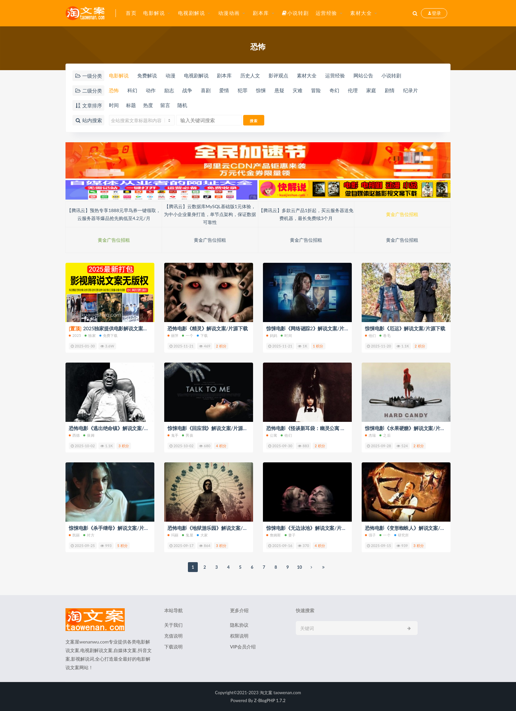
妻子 (290, 535)
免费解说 (147, 75)
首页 (131, 13)
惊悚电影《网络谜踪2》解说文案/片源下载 (312, 328)
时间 (114, 105)
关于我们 (173, 625)
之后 (384, 435)
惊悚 (261, 90)
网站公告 (363, 75)
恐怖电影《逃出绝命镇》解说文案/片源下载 (116, 428)
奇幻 (334, 90)
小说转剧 (295, 13)
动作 (151, 90)
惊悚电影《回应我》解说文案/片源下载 (210, 428)
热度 (148, 105)
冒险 (316, 90)
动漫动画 (229, 13)
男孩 (187, 435)
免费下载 (108, 335)
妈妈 (271, 335)
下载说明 (173, 646)
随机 (182, 105)
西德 (74, 435)
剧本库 (261, 13)
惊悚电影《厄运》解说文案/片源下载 (405, 328)
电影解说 (154, 13)
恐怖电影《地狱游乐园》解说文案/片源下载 (215, 528)
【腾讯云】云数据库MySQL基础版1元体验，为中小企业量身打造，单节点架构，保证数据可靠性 (210, 214)
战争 (187, 90)
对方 (88, 535)
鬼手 (173, 435)
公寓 (271, 435)
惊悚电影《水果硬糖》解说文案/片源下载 (410, 428)
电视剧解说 (191, 13)
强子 (370, 535)
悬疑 (279, 90)
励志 (169, 90)
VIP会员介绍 (243, 646)
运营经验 (326, 13)
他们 (370, 335)
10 (299, 567)
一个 (187, 335)
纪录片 (410, 90)
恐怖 (114, 90)
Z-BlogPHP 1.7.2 (269, 700)
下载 (202, 335)
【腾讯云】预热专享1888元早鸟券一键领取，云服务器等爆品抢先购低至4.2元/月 (113, 214)
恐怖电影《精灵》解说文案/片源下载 (208, 328)
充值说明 (173, 636)
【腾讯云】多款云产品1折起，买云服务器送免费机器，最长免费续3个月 (306, 214)
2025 (75, 335)
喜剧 (206, 90)
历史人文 (250, 75)
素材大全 (361, 13)
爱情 (224, 90)
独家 (90, 335)
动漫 (170, 75)
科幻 (132, 90)
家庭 (371, 90)
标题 (131, 105)
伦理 (353, 90)
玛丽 (173, 535)
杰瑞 (370, 435)
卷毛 (384, 335)
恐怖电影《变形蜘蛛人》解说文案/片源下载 (412, 528)
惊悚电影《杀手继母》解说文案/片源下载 (114, 528)
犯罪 (242, 90)
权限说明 (239, 636)
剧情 (390, 90)
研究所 (401, 535)
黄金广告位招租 (402, 214)
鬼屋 (187, 535)
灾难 (297, 90)
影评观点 (278, 75)
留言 (165, 105)
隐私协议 (239, 625)
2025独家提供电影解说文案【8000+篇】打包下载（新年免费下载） (149, 328)
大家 (202, 535)
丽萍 (173, 335)
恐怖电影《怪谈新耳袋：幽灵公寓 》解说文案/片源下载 (326, 428)
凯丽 (74, 535)
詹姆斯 (273, 535)
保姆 (88, 435)
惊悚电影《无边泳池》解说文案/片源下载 (311, 528)
